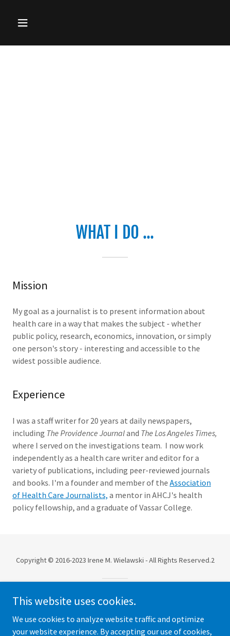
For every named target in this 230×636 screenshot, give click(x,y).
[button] (35, 22)
